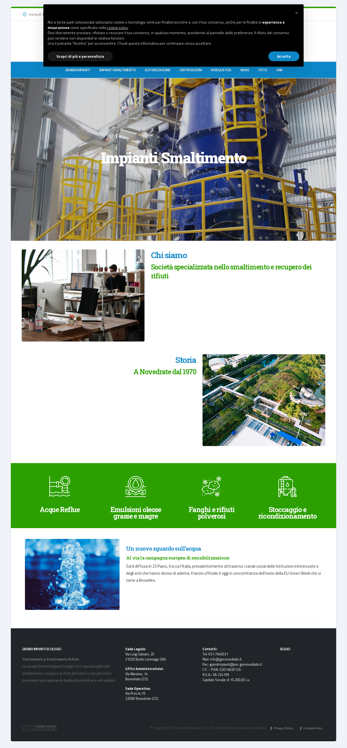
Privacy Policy (283, 728)
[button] (296, 13)
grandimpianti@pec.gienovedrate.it (236, 664)
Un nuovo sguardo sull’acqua (163, 548)
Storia (185, 359)
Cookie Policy (313, 728)
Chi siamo (169, 254)
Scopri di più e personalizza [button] (80, 56)
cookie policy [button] (117, 27)
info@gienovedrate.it (226, 659)
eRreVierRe (258, 728)
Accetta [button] (284, 56)
